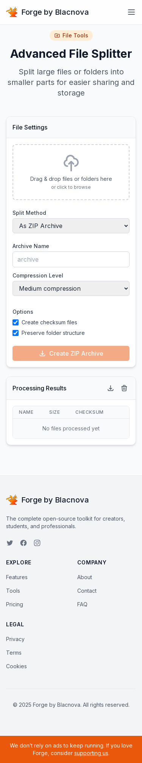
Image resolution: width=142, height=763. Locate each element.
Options (22, 311)
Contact (87, 590)
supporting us (91, 753)
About (84, 577)
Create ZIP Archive (71, 353)
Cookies (16, 666)
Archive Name (30, 246)
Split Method (29, 213)
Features (17, 577)
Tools (13, 590)
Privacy (15, 639)
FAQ (82, 604)
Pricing (14, 604)
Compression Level (37, 275)
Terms (14, 652)
